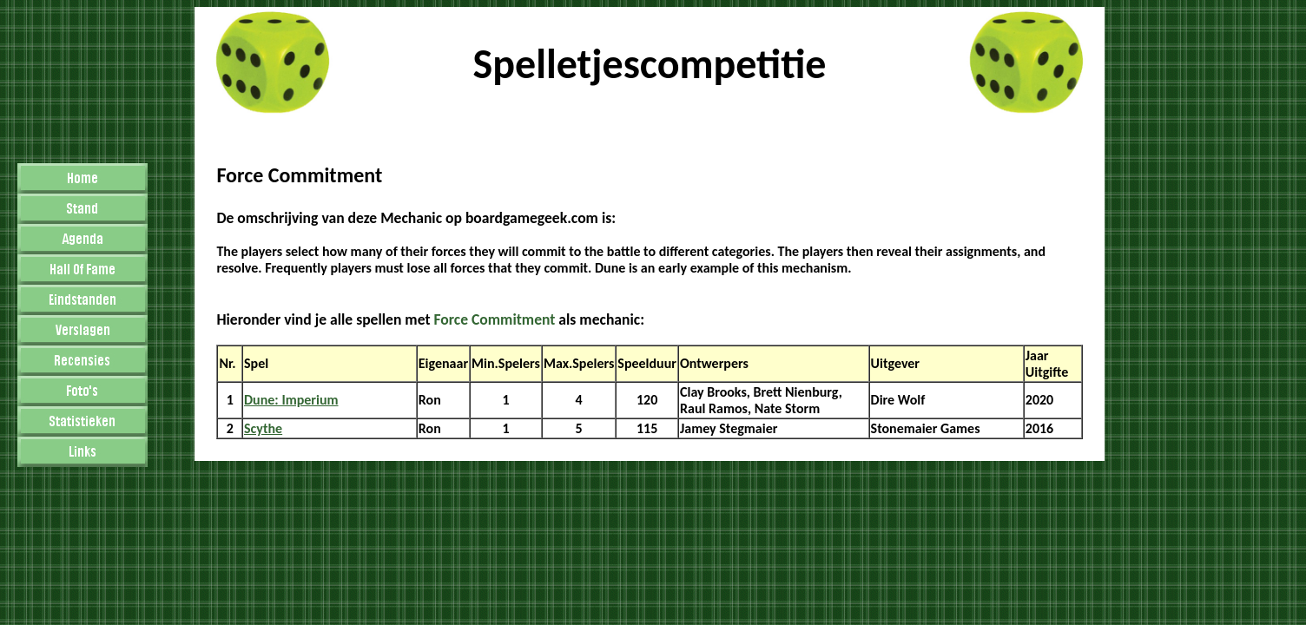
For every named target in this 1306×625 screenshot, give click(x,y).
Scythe (263, 428)
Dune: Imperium (291, 399)
